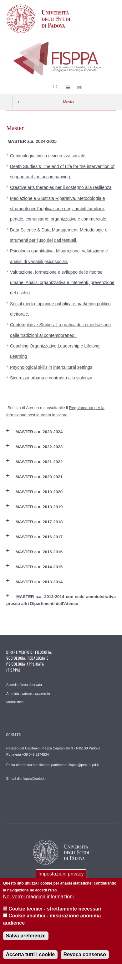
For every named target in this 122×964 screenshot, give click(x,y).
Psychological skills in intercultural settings (51, 367)
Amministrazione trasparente (28, 693)
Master (69, 102)
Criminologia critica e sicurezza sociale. (48, 155)
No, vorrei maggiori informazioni (38, 896)
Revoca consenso (85, 954)
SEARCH (105, 82)
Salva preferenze (26, 935)
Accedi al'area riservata (24, 685)
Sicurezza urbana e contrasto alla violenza (52, 377)
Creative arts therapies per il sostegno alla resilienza (61, 187)
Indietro (18, 102)
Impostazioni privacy (61, 873)
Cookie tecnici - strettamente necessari (54, 908)
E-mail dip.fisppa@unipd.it (26, 778)
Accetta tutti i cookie (30, 954)
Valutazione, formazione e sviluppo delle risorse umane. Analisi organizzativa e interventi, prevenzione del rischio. (62, 283)
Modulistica (14, 702)
